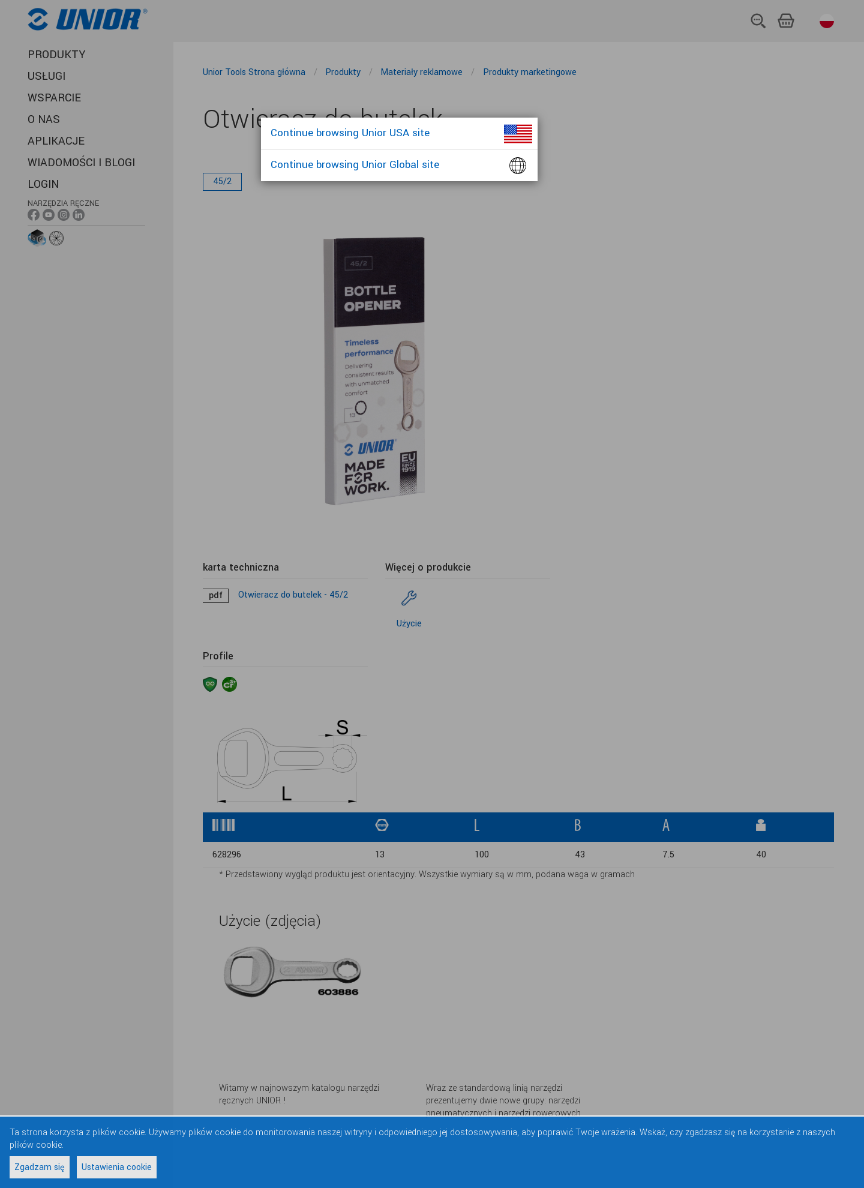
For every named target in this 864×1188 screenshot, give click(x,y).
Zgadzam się (39, 1167)
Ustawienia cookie (117, 1167)
